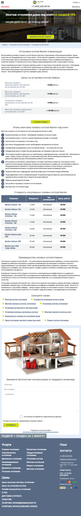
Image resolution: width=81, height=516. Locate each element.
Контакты (76, 7)
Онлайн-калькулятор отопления (16, 489)
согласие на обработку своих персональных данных (40, 432)
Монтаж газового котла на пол (58, 312)
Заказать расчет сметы (40, 37)
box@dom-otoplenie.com (68, 459)
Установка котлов (35, 459)
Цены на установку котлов (14, 486)
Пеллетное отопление (36, 449)
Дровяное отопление (11, 468)
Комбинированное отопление (10, 463)
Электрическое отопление (9, 454)
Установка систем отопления (55, 304)
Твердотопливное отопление (35, 454)
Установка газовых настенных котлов (21, 312)
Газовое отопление (10, 449)
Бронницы (5, 7)
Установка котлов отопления (20, 45)
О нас (4, 492)
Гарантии (6, 499)
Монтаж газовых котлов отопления (20, 304)
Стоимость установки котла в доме (49, 299)
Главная (5, 45)
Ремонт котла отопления (57, 320)
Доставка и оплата (12, 496)
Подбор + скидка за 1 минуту (23, 436)
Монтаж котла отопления (16, 299)
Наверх (75, 2)
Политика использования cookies (19, 506)
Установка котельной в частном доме (21, 308)
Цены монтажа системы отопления (18, 482)
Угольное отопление (11, 471)
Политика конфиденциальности (19, 503)
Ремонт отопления (35, 466)
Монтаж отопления (35, 469)
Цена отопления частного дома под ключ (22, 320)
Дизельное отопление (12, 459)
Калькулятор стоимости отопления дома (22, 316)
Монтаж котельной (35, 462)
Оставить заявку (40, 122)
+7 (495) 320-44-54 (41, 6)
